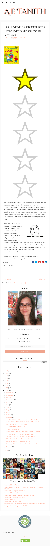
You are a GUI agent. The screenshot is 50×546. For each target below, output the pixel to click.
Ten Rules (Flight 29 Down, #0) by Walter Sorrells (21, 436)
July (7, 405)
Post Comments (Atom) (18, 283)
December (10, 392)
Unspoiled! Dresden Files (12, 493)
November (10, 395)
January (9, 447)
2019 (6, 376)
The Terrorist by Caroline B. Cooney (17, 427)
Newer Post (7, 279)
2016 (6, 383)
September (10, 400)
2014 (6, 388)
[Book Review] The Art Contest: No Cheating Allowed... (23, 431)
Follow (25, 536)
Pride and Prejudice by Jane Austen (17, 424)
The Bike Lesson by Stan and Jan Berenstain (20, 434)
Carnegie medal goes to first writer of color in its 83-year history (24, 503)
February (9, 417)
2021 (6, 371)
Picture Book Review (26, 38)
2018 (6, 378)
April (7, 412)
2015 (6, 385)
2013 (6, 390)
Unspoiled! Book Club (11, 499)
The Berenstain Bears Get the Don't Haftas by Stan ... (23, 419)
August (8, 402)
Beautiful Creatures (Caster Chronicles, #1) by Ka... (21, 441)
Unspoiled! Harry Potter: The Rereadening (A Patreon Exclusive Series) (24, 487)
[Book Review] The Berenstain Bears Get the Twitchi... (23, 422)
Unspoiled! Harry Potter (11, 485)
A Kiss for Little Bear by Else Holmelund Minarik (21, 439)
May (7, 410)
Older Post (42, 279)
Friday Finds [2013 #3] (13, 429)
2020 (6, 373)
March (8, 415)
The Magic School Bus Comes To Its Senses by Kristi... (23, 444)
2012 (6, 450)
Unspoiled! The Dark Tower (12, 501)
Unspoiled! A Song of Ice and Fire (14, 491)
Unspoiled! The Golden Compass (14, 497)
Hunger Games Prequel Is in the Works (16, 506)
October (9, 397)
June (8, 407)
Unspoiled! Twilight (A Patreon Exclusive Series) (19, 495)
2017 (6, 380)
